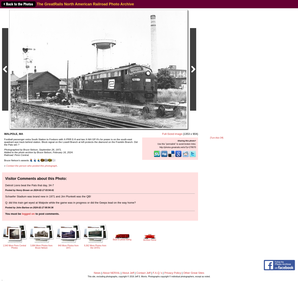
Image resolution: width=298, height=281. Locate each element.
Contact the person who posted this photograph (31, 165)
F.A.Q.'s (157, 272)
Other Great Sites (193, 272)
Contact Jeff (143, 272)
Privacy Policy (172, 272)
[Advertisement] (216, 73)
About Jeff (128, 272)
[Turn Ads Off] (216, 138)
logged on (28, 213)
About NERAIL (111, 272)
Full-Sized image (172, 133)
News (97, 272)
